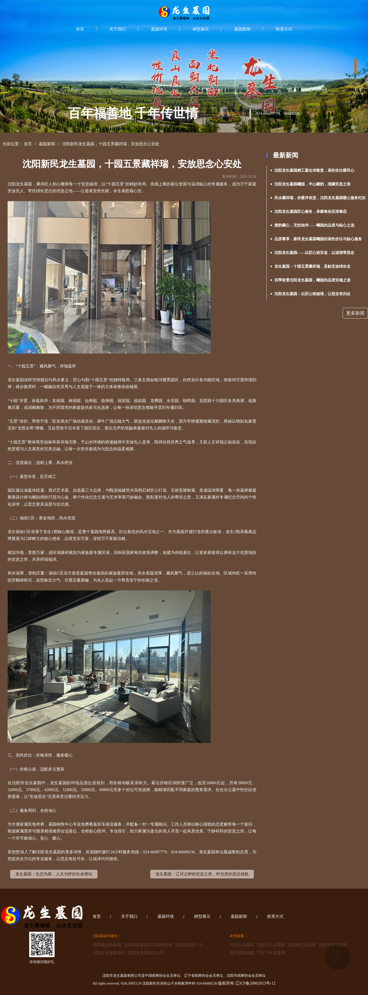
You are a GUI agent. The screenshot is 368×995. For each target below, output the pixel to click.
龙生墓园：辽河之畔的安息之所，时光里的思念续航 (202, 874)
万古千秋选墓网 (271, 953)
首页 (80, 29)
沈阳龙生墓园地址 (109, 953)
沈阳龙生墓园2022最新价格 (148, 945)
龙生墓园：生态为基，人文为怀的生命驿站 (53, 874)
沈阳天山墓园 (242, 945)
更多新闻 (355, 313)
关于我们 (117, 29)
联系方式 (284, 29)
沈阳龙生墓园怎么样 (146, 953)
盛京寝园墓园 (242, 953)
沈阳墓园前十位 (189, 945)
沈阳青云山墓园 (302, 945)
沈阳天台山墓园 (271, 945)
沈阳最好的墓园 (107, 945)
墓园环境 (159, 29)
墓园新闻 (242, 29)
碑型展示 (201, 29)
